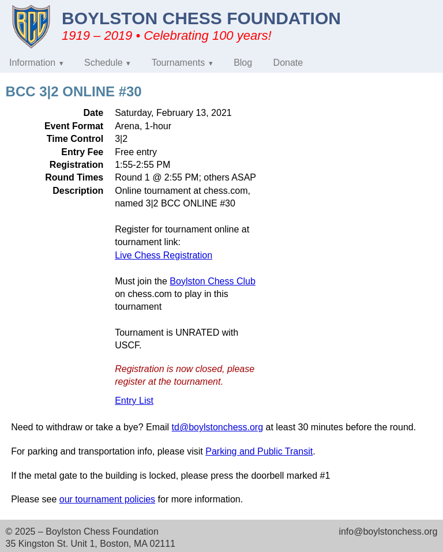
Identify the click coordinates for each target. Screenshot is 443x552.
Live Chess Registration (163, 255)
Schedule (103, 62)
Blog (243, 62)
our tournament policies (107, 499)
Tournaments (178, 62)
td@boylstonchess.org (218, 427)
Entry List (134, 400)
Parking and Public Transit (259, 451)
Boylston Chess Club (213, 281)
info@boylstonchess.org (388, 531)
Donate (288, 62)
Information (32, 62)
